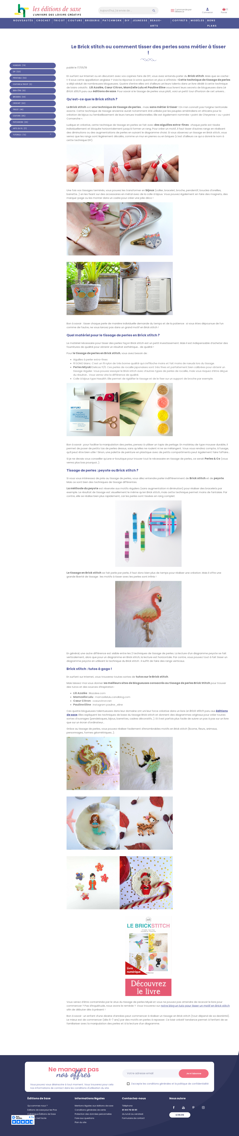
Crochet (43, 20)
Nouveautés (23, 20)
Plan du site (80, 1122)
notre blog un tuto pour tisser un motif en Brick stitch (195, 1006)
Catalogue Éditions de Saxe (41, 1114)
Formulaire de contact (133, 1118)
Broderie (92, 20)
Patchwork (112, 20)
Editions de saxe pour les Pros (42, 1109)
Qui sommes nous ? (37, 1105)
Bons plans (212, 23)
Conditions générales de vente (90, 1109)
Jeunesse (140, 20)
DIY (127, 20)
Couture (75, 20)
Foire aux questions (84, 1118)
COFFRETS (180, 20)
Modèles (197, 20)
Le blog (180, 1114)
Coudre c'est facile (36, 1118)
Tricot (59, 20)
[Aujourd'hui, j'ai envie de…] (128, 10)
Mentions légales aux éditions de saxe (94, 1105)
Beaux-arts (156, 23)
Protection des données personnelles (93, 1114)
